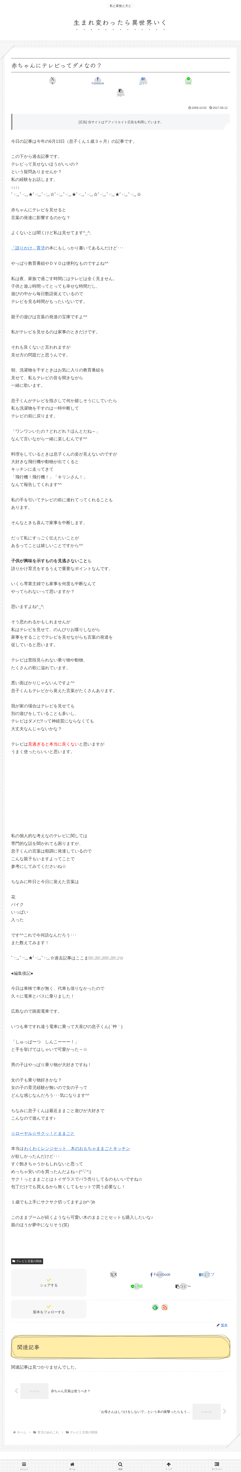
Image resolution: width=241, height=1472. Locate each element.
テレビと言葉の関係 (27, 1249)
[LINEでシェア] (157, 81)
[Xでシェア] (47, 81)
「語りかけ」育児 (28, 236)
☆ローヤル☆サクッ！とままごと (43, 1121)
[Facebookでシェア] (83, 81)
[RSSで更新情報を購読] (164, 1295)
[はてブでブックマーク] (120, 81)
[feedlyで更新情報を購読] (155, 1295)
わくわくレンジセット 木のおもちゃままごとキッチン (77, 1136)
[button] (194, 81)
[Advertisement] (120, 780)
